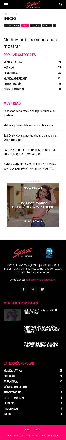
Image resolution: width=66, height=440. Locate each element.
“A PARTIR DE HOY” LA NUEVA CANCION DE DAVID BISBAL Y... (41, 345)
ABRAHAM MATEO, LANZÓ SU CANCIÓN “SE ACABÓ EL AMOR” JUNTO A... (42, 329)
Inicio (6, 13)
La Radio (35, 25)
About (27, 429)
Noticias (46, 25)
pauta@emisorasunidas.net (41, 279)
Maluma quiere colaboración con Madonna (28, 125)
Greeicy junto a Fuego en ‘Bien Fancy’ (40, 311)
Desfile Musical (12, 25)
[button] (61, 4)
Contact (38, 429)
